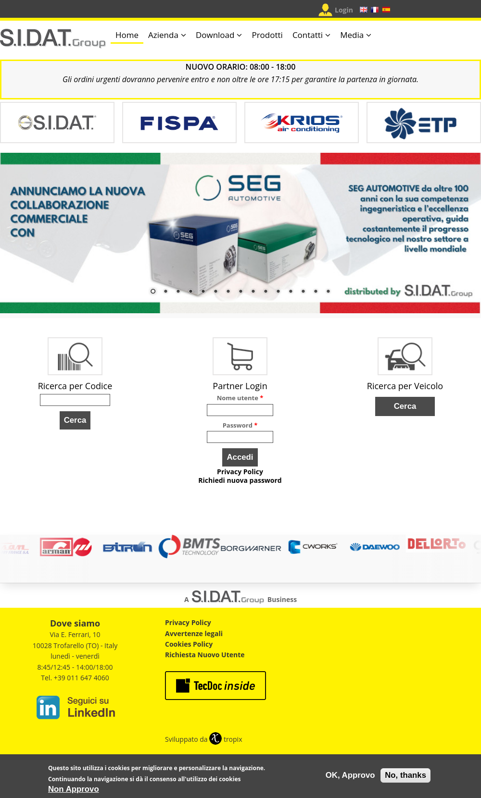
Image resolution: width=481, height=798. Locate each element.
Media (352, 34)
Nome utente (240, 397)
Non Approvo (73, 790)
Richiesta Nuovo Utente (205, 654)
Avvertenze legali (194, 633)
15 (328, 292)
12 (290, 292)
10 (265, 292)
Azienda (163, 34)
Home (127, 34)
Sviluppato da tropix (203, 739)
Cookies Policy (189, 644)
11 (278, 292)
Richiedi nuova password (239, 480)
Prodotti (267, 34)
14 (315, 292)
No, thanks (405, 776)
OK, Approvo (350, 776)
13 (303, 292)
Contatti (307, 34)
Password (240, 425)
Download (215, 34)
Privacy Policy (240, 471)
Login (344, 9)
